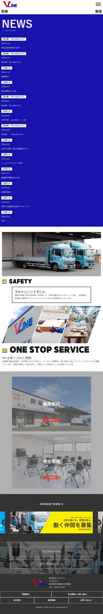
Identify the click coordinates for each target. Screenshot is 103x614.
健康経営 (5, 77)
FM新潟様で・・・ (9, 192)
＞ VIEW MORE (9, 31)
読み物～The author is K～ (11, 62)
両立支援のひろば (8, 91)
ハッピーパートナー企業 (11, 163)
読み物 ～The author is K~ (12, 134)
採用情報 (51, 600)
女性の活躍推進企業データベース (15, 206)
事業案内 (26, 594)
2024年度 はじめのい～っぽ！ (14, 120)
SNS (3, 221)
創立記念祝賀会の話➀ (10, 48)
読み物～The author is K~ (11, 105)
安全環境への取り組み (77, 594)
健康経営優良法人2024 (10, 178)
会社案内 (17, 600)
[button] (4, 11)
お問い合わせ (85, 600)
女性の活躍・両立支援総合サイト (15, 149)
